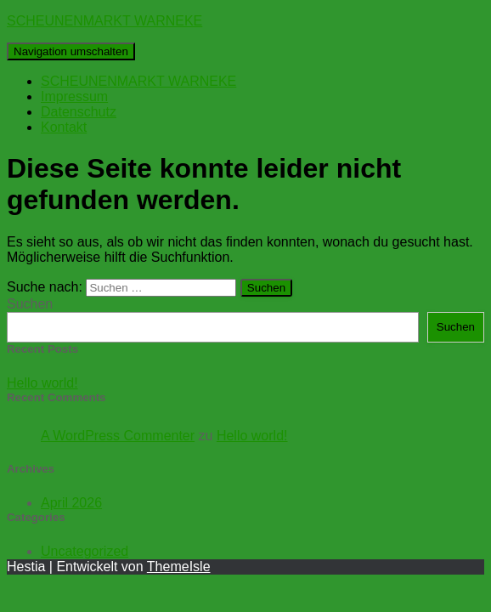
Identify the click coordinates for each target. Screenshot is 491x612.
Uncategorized (84, 551)
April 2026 (71, 503)
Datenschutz (78, 112)
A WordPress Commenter (118, 435)
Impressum (74, 96)
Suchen (30, 304)
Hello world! (42, 383)
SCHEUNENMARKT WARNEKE (138, 81)
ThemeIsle (179, 566)
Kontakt (64, 127)
